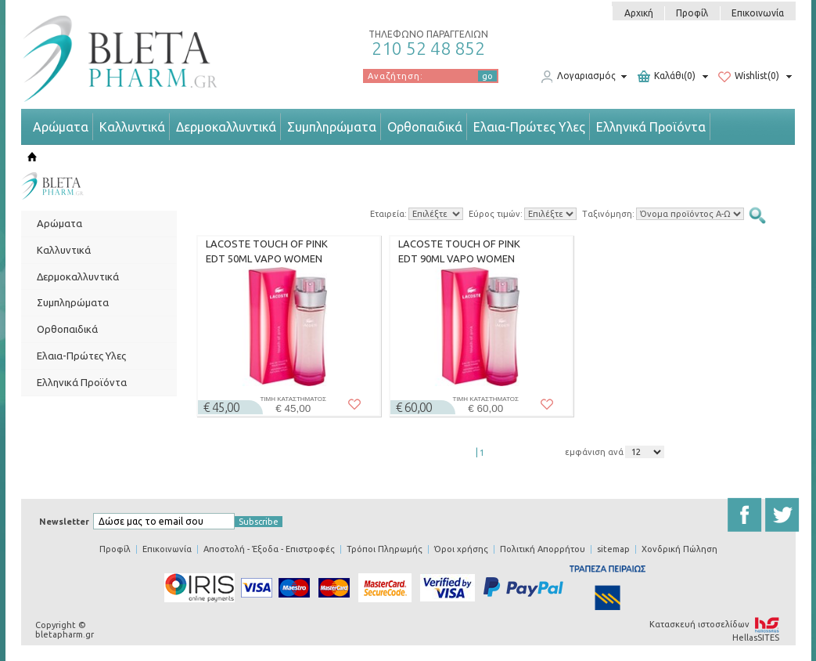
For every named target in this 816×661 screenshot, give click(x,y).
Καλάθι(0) (667, 76)
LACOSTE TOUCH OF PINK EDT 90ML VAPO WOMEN (459, 251)
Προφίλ (692, 13)
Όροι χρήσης (461, 549)
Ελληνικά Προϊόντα (651, 127)
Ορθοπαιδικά (424, 127)
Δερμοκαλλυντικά (226, 127)
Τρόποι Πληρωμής (384, 549)
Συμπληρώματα (331, 127)
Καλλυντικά (132, 127)
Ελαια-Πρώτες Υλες (529, 127)
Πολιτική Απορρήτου (542, 549)
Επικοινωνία (758, 13)
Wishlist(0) (748, 76)
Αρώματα (60, 127)
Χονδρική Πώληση (679, 549)
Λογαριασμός (578, 76)
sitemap (613, 549)
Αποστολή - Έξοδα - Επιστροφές (269, 549)
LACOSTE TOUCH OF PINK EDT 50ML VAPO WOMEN (267, 251)
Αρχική (638, 13)
